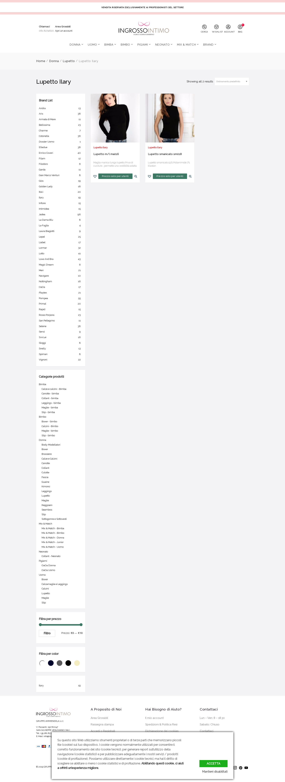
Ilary (61, 197)
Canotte (46, 463)
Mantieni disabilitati (215, 771)
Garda (61, 169)
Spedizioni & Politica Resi (161, 724)
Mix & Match (186, 44)
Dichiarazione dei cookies (161, 731)
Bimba (108, 44)
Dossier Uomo (61, 142)
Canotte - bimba (50, 393)
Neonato (162, 44)
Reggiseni (47, 505)
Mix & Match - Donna (53, 537)
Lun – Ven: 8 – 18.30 (212, 718)
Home (40, 61)
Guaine (45, 482)
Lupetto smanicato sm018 (165, 154)
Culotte (45, 472)
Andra (61, 108)
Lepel (61, 237)
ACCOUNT (229, 32)
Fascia (45, 477)
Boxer (45, 449)
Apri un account (63, 30)
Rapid (61, 309)
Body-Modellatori (51, 444)
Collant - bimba (50, 398)
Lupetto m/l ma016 (106, 154)
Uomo (92, 44)
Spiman (61, 354)
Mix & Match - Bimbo (53, 533)
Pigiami (142, 44)
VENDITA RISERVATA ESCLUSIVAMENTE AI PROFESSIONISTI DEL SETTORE (142, 7)
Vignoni (61, 360)
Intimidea (61, 209)
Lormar (61, 248)
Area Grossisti (99, 718)
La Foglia (61, 225)
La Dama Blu (61, 220)
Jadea (61, 214)
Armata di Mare (61, 119)
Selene (61, 326)
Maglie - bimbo (50, 430)
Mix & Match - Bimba (53, 528)
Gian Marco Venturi (61, 175)
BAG (240, 32)
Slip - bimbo (48, 435)
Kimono (46, 486)
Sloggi (61, 343)
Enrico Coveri (61, 153)
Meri (61, 270)
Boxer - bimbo (49, 421)
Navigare (61, 276)
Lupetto (69, 61)
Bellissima (61, 125)
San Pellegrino (61, 320)
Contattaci (206, 731)
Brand (208, 44)
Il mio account (154, 718)
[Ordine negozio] (232, 81)
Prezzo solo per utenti (115, 176)
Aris (61, 114)
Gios (61, 181)
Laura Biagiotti (61, 231)
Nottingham (61, 281)
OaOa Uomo (48, 570)
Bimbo (125, 44)
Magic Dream (61, 265)
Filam (61, 158)
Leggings (47, 491)
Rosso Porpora (61, 315)
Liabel (61, 242)
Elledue (61, 147)
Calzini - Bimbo (50, 426)
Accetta (213, 763)
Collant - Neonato (51, 556)
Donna (75, 44)
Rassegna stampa (102, 724)
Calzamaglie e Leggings (55, 584)
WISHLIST (217, 32)
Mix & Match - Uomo (53, 547)
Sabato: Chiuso (209, 724)
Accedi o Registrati (103, 731)
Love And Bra (61, 259)
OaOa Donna (49, 565)
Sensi (61, 332)
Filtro (47, 633)
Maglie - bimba (50, 407)
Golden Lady (61, 186)
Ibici (61, 192)
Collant (45, 468)
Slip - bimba (48, 412)
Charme (61, 130)
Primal (61, 304)
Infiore (61, 203)
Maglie (45, 500)
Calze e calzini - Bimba (54, 389)
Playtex (61, 293)
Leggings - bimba (51, 403)
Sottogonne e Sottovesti (54, 519)
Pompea (61, 298)
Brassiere (47, 454)
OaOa (61, 287)
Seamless (47, 509)
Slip (44, 514)
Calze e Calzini (49, 458)
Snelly (61, 348)
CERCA (204, 32)
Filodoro (61, 164)
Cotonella (61, 136)
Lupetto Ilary (100, 147)
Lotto (61, 253)
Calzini (45, 588)
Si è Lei (61, 337)
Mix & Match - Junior (53, 542)
